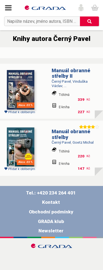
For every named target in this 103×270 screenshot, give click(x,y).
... (65, 85)
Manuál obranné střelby (71, 134)
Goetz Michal (83, 142)
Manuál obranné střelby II (71, 73)
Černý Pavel (61, 81)
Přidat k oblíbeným (19, 112)
